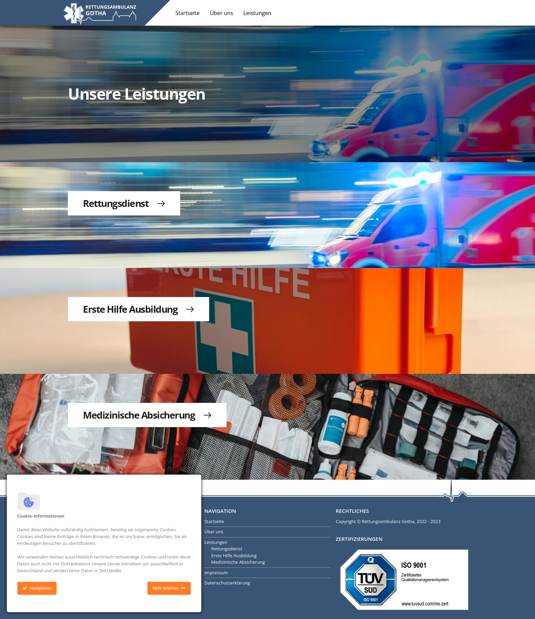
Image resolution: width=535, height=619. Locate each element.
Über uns (221, 13)
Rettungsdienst (226, 549)
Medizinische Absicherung (238, 562)
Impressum (216, 572)
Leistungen (257, 13)
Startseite (187, 13)
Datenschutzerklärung (227, 583)
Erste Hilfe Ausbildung (234, 555)
